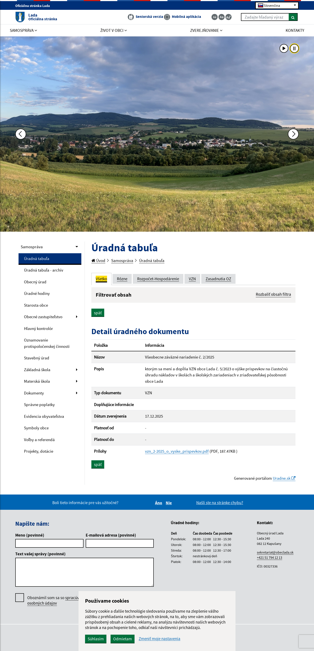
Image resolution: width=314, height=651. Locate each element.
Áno (159, 502)
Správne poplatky (39, 404)
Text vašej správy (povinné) (40, 553)
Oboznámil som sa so (57, 600)
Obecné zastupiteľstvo (43, 316)
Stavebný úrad (36, 357)
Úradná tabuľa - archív (43, 270)
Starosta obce (36, 305)
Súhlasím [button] (96, 638)
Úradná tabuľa (36, 258)
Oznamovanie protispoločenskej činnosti (47, 343)
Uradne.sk (284, 478)
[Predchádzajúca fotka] (20, 134)
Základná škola (37, 369)
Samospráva (32, 246)
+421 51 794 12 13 (269, 557)
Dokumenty (34, 393)
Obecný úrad (35, 281)
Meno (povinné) (29, 535)
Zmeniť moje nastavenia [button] (159, 639)
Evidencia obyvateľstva (44, 416)
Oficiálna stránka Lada (34, 5)
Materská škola (37, 381)
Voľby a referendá (39, 439)
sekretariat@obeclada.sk (275, 552)
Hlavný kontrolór (38, 328)
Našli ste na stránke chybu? (219, 502)
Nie (169, 502)
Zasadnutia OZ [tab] (218, 278)
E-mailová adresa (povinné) (111, 535)
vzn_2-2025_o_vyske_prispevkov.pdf (177, 451)
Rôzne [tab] (122, 278)
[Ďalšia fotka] (293, 134)
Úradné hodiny (37, 293)
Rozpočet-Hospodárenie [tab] (158, 278)
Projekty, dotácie (38, 451)
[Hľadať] (293, 17)
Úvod (98, 260)
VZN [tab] (192, 278)
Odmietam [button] (122, 638)
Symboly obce (36, 427)
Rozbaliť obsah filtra (273, 294)
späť (98, 312)
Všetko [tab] (101, 278)
